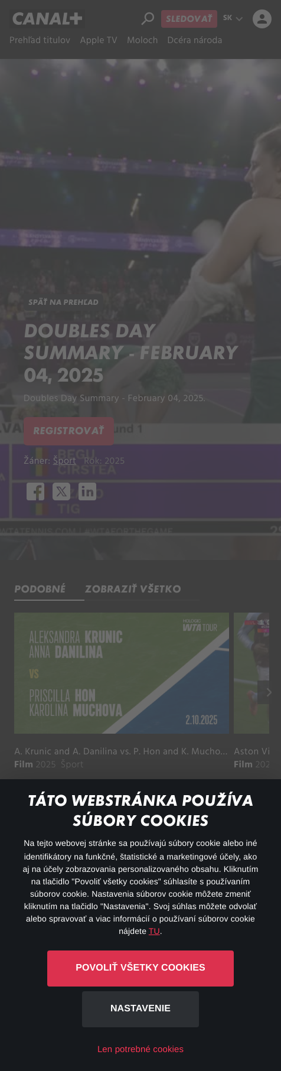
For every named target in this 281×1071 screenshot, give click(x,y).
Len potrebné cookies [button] (140, 1049)
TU (154, 931)
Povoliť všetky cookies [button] (140, 968)
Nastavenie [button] (140, 1009)
